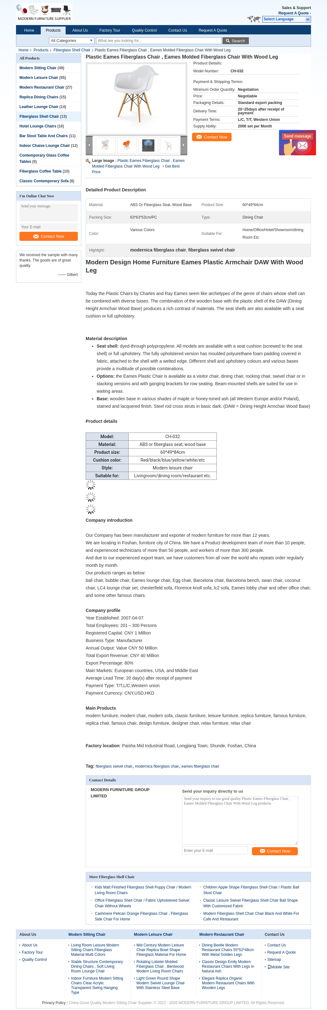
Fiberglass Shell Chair (71, 50)
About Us (80, 30)
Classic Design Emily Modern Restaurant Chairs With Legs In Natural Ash (228, 966)
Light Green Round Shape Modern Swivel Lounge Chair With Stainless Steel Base (161, 983)
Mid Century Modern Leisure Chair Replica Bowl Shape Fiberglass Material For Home (161, 950)
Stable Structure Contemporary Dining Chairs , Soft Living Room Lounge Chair (97, 966)
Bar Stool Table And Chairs (43, 136)
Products (53, 30)
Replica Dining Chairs (38, 97)
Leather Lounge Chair (38, 107)
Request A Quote (293, 13)
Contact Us (178, 30)
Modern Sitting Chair (37, 68)
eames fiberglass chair (200, 766)
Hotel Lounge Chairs (37, 126)
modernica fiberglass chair (157, 766)
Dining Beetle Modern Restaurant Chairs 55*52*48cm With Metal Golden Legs (228, 950)
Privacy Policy (54, 1003)
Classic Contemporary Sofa (44, 181)
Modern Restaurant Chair (41, 87)
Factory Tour (109, 30)
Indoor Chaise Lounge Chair (44, 145)
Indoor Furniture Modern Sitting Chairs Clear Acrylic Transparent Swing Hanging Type (97, 985)
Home (29, 30)
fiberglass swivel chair (114, 766)
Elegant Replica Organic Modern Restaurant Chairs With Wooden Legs (228, 983)
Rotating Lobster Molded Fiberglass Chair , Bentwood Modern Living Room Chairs (160, 966)
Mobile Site (278, 967)
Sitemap (274, 959)
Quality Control (144, 30)
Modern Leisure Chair (38, 77)
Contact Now (48, 236)
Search (238, 41)
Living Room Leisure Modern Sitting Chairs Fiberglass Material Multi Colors (95, 950)
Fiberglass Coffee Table (40, 171)
